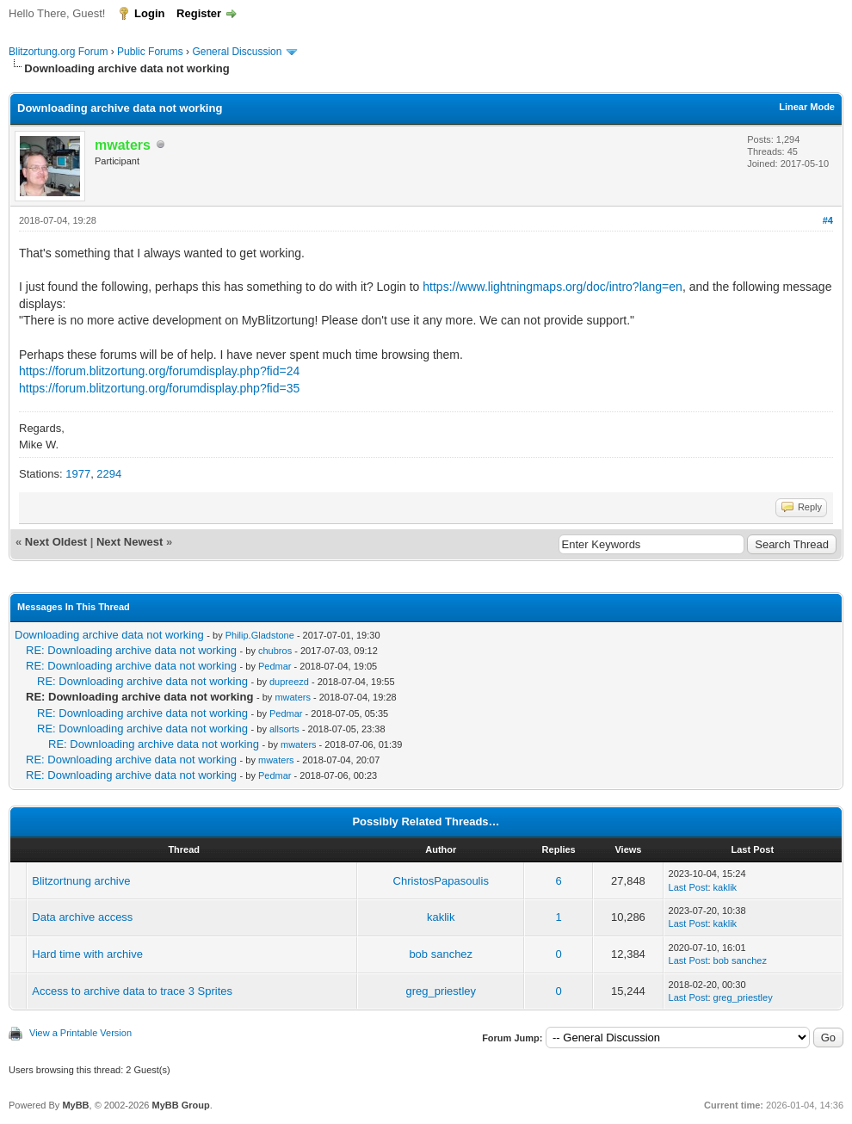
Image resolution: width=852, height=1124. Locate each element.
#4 (828, 220)
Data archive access (82, 917)
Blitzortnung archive (81, 880)
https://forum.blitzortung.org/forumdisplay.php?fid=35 (159, 388)
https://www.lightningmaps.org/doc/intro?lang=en (552, 286)
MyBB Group (180, 1105)
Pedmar (275, 666)
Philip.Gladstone (259, 635)
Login (149, 13)
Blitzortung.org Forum (58, 52)
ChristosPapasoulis (441, 880)
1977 (77, 473)
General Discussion (236, 52)
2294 (108, 473)
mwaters (293, 697)
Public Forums (150, 52)
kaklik (725, 887)
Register (198, 13)
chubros (275, 650)
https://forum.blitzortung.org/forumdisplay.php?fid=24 (159, 371)
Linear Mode (807, 107)
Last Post (688, 887)
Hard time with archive (87, 954)
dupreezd (289, 681)
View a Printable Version (80, 1033)
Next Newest (129, 541)
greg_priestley (440, 991)
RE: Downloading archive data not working (131, 650)
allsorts (284, 729)
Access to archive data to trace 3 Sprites (132, 991)
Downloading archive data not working (109, 634)
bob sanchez (440, 954)
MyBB (75, 1105)
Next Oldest (56, 541)
